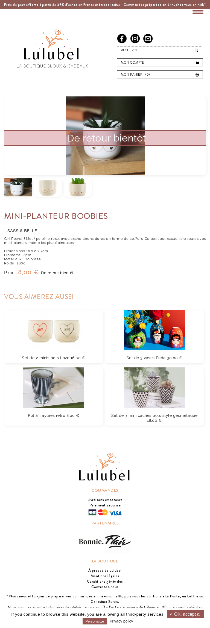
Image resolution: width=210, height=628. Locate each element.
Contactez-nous (105, 586)
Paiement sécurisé (105, 505)
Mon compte (132, 62)
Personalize (94, 621)
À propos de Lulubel (105, 570)
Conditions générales (105, 581)
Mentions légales (105, 576)
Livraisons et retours (105, 499)
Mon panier (137, 74)
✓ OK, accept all (186, 614)
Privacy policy (121, 621)
